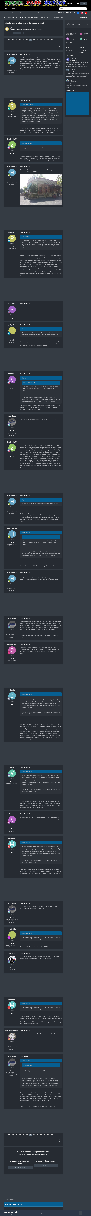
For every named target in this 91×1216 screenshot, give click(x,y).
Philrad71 (11, 953)
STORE (71, 12)
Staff (19, 13)
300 (30, 39)
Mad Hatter (12, 838)
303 (41, 39)
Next (52, 39)
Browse (7, 9)
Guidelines (12, 13)
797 (12, 828)
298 (23, 39)
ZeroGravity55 (12, 139)
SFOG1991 (11, 304)
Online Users (27, 13)
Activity (13, 8)
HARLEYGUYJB (12, 54)
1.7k (12, 153)
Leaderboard (36, 13)
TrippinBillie (12, 929)
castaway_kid (11, 644)
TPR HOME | (60, 12)
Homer (13, 28)
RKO (11, 100)
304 (44, 39)
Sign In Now (46, 1165)
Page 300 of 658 (60, 44)
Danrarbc (86, 33)
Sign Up (84, 3)
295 (13, 39)
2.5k (12, 1044)
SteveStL (12, 814)
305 (48, 39)
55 (12, 114)
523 (12, 69)
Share (9, 33)
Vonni (12, 767)
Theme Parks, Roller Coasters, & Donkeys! (31, 29)
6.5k (12, 430)
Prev (9, 39)
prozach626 (12, 416)
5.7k (12, 967)
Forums (5, 13)
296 (16, 39)
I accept (83, 1213)
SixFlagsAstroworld (11, 1030)
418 (12, 246)
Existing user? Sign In (73, 3)
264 (12, 943)
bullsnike (12, 690)
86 (12, 852)
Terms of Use (7, 1214)
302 (37, 39)
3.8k (12, 781)
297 (20, 39)
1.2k (12, 318)
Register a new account (20, 1167)
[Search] (67, 8)
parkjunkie (11, 232)
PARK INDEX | (66, 12)
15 (12, 704)
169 (12, 658)
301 (34, 39)
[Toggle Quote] (22, 104)
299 (27, 39)
